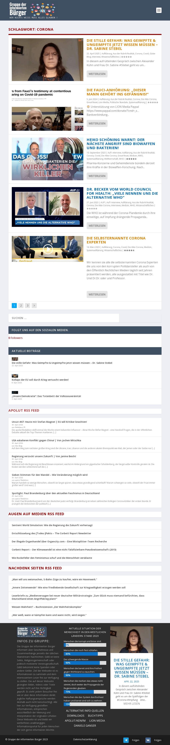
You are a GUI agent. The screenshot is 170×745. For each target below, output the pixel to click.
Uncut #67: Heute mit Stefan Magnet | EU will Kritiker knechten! (49, 421)
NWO (140, 155)
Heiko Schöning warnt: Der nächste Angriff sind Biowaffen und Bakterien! (121, 143)
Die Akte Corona (148, 99)
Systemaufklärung (137, 102)
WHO (121, 158)
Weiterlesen (97, 74)
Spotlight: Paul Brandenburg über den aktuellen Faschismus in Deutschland (56, 493)
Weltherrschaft (111, 158)
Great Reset (92, 102)
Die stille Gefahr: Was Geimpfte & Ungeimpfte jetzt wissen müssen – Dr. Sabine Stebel (122, 44)
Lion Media (104, 102)
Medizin (133, 155)
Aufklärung (107, 53)
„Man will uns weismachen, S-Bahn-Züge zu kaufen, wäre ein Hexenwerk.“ (54, 579)
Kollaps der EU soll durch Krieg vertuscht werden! (40, 379)
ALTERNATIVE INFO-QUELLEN (85, 711)
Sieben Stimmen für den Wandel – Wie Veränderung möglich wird (49, 474)
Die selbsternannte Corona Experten (116, 240)
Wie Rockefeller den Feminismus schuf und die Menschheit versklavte (52, 557)
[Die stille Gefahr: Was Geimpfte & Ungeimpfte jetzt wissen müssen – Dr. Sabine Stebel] (15, 359)
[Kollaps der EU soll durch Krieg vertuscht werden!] (15, 376)
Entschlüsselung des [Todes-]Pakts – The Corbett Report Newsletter (51, 533)
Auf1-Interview (114, 152)
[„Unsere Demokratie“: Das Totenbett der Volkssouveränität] (15, 393)
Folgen (135, 740)
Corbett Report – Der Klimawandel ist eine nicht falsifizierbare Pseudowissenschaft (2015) (64, 549)
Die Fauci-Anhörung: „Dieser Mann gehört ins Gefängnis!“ (118, 91)
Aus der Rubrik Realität (123, 53)
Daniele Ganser (85, 725)
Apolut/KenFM (75, 720)
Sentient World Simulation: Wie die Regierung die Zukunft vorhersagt (52, 525)
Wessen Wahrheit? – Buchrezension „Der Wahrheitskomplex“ (47, 606)
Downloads (75, 716)
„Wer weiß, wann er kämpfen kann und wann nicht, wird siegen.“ (49, 615)
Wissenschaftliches (110, 56)
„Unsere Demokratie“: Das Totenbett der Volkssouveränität (46, 396)
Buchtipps (95, 716)
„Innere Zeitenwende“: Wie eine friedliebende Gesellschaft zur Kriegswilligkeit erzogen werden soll (69, 587)
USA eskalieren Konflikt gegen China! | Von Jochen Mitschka (46, 440)
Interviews (116, 205)
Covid (146, 53)
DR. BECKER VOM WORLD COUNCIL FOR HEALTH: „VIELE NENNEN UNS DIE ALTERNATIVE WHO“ (122, 193)
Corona (138, 53)
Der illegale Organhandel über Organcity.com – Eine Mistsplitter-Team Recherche (59, 541)
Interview (96, 56)
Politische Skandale (119, 102)
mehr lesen (132, 703)
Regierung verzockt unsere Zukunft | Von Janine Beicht (44, 456)
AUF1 (103, 202)
